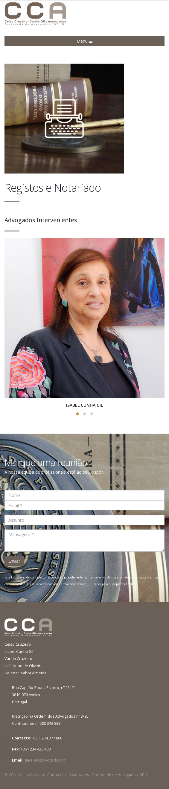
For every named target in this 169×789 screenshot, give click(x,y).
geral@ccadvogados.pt (45, 760)
